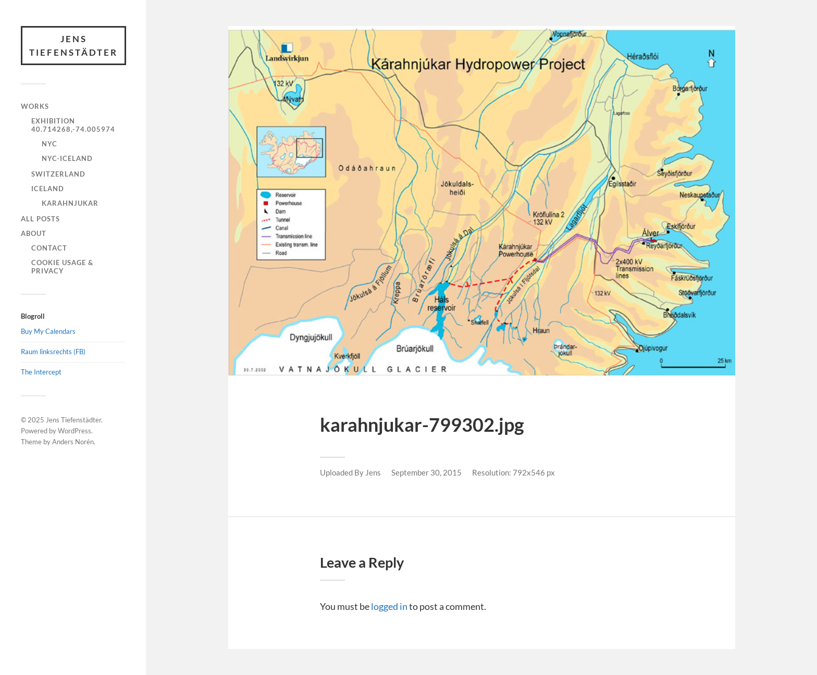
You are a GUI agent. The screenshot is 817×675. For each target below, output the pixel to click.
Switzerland (58, 174)
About (33, 233)
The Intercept (41, 372)
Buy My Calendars (48, 331)
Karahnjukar (70, 203)
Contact (49, 248)
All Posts (40, 219)
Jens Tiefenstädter (73, 45)
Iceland (47, 188)
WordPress (74, 431)
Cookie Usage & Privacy (62, 266)
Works (35, 106)
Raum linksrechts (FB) (53, 351)
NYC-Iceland (67, 158)
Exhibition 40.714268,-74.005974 (73, 125)
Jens (373, 472)
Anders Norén (73, 442)
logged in (389, 606)
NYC (49, 144)
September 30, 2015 (426, 472)
